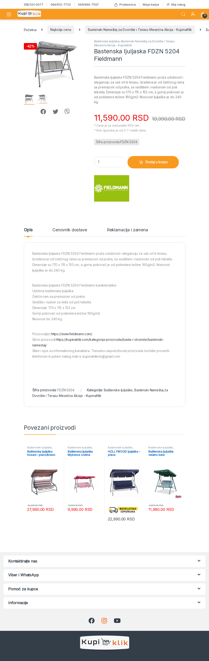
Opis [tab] (28, 230)
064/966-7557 (88, 4)
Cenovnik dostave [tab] (69, 230)
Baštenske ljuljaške (107, 41)
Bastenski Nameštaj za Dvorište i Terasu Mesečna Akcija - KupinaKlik (140, 30)
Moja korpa (151, 4)
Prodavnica (125, 5)
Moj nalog (175, 5)
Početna (30, 30)
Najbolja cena (60, 30)
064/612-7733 (61, 4)
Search (183, 14)
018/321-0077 (33, 4)
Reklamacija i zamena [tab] (127, 230)
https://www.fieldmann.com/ (71, 334)
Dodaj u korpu (157, 162)
